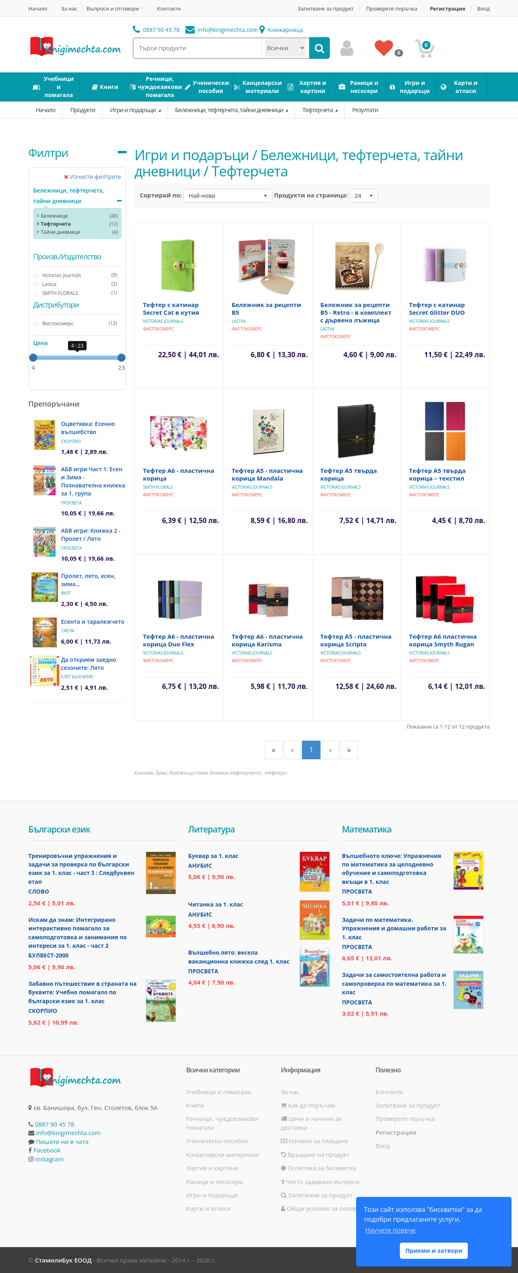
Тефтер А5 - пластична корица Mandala (267, 474)
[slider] (33, 358)
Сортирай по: (161, 195)
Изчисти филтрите (92, 176)
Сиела (67, 630)
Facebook (47, 1150)
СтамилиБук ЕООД (63, 1260)
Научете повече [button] (390, 1230)
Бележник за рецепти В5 (266, 308)
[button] (227, 196)
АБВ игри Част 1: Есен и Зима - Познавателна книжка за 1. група (93, 481)
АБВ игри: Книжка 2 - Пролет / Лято (91, 534)
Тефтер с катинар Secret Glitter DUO (437, 308)
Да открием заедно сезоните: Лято (88, 663)
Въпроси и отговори (113, 8)
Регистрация (447, 9)
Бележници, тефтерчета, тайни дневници (229, 110)
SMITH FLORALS (158, 487)
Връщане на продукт (315, 1154)
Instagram (49, 1159)
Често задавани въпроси (320, 1182)
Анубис (200, 865)
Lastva (238, 321)
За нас (69, 9)
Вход (484, 9)
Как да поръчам (308, 1105)
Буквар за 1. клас (213, 856)
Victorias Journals (163, 321)
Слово (38, 891)
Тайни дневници (61, 232)
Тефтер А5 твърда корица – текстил (437, 474)
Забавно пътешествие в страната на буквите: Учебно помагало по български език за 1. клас (82, 992)
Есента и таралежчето (93, 621)
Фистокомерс (158, 329)
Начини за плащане (314, 1141)
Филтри (48, 152)
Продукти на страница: (311, 195)
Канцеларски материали (222, 1154)
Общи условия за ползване (324, 1208)
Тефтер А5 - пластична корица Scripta (356, 640)
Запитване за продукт (325, 9)
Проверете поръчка (392, 9)
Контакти (168, 9)
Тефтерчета (318, 110)
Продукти (82, 110)
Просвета (71, 503)
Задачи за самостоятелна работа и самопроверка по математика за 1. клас (394, 983)
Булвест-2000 (48, 955)
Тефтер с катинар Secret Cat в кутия (171, 308)
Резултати (365, 110)
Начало (37, 9)
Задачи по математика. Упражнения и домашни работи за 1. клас (394, 928)
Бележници (54, 215)
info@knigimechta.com (68, 1133)
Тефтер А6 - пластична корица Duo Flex (178, 640)
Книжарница (281, 30)
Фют (66, 593)
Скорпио (71, 441)
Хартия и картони (212, 1168)
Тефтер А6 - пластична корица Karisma (267, 640)
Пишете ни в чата (62, 1141)
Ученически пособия (217, 1141)
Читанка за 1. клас (215, 904)
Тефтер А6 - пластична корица (178, 474)
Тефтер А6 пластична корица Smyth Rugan (443, 640)
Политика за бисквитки (319, 1168)
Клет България (77, 677)
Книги (195, 1105)
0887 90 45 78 (156, 30)
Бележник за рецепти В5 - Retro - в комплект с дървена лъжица (356, 312)
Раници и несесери (214, 1182)
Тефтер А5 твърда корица (349, 474)
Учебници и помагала (218, 1092)
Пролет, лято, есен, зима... (88, 580)
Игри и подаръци (133, 110)
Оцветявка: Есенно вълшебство (88, 428)
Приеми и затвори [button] (433, 1250)
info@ (221, 30)
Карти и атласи (208, 1208)
